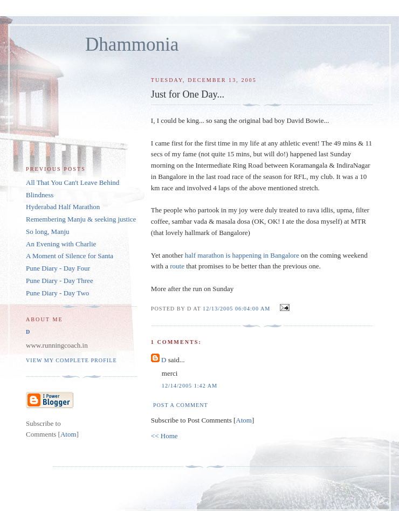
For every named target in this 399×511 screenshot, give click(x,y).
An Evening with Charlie (61, 244)
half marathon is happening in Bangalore (242, 255)
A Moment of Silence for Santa (69, 256)
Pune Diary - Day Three (59, 281)
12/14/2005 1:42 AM (189, 386)
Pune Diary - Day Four (58, 268)
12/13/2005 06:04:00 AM (237, 309)
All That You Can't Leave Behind (72, 182)
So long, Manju (48, 231)
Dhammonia (131, 44)
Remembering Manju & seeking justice (81, 219)
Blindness (39, 195)
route (177, 266)
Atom (244, 420)
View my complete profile (71, 360)
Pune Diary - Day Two (57, 293)
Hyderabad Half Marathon (63, 207)
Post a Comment (180, 405)
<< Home (164, 436)
